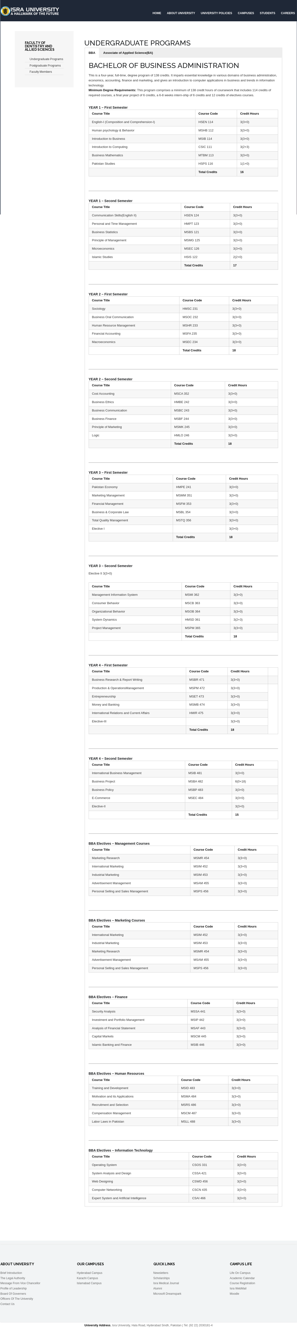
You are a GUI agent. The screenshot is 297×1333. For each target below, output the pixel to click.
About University (181, 13)
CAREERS (288, 13)
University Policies (216, 13)
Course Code (208, 113)
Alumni (157, 1288)
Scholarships (161, 1278)
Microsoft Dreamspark (167, 1293)
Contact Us (7, 1304)
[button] (92, 53)
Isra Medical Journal (166, 1283)
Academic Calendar (242, 1278)
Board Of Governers (13, 1293)
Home (157, 13)
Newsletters (160, 1273)
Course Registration (242, 1283)
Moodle (234, 1293)
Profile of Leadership (13, 1288)
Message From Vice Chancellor (20, 1283)
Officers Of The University (16, 1298)
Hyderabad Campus (90, 1273)
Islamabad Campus (89, 1283)
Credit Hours (249, 113)
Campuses (246, 13)
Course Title (101, 113)
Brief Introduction (11, 1273)
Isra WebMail (238, 1288)
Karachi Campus (87, 1278)
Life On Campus (240, 1273)
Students (267, 13)
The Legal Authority (12, 1278)
